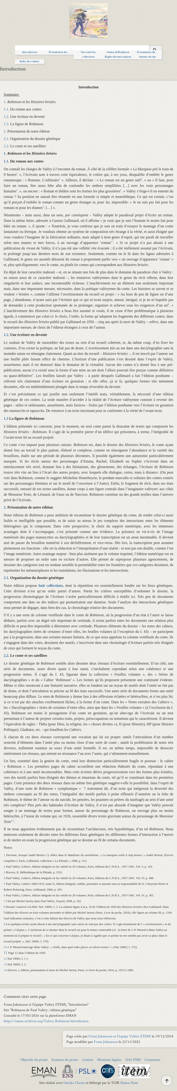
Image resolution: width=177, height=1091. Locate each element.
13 (5, 964)
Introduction (29, 52)
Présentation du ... (59, 52)
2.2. (6, 146)
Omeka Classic (74, 1082)
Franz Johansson (106, 1041)
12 (5, 958)
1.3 (6, 418)
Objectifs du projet (34, 1059)
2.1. (6, 139)
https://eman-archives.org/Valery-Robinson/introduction (46, 1021)
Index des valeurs (29, 61)
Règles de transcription (118, 57)
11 (5, 953)
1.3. (6, 124)
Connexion (152, 1059)
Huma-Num (129, 1082)
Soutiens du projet (64, 1059)
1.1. (6, 109)
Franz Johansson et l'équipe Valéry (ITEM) (119, 1036)
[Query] (88, 49)
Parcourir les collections (88, 54)
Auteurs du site (147, 57)
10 (5, 947)
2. (5, 131)
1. (5, 102)
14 (5, 970)
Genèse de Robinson (118, 52)
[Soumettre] (155, 49)
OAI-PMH (133, 1059)
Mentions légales (109, 1059)
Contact (87, 1059)
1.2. (6, 117)
